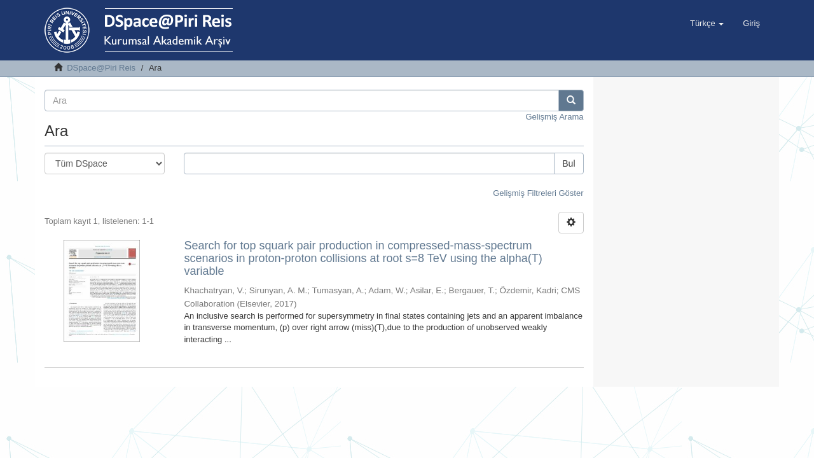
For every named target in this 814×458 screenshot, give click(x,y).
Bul (568, 163)
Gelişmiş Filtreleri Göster (538, 193)
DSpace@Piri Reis (101, 68)
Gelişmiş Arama (554, 116)
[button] (706, 23)
